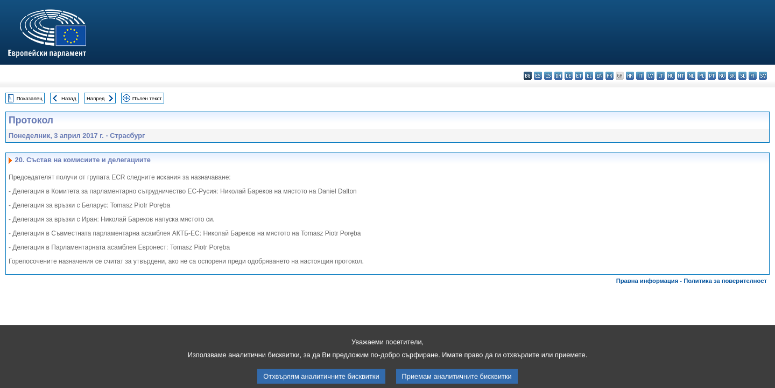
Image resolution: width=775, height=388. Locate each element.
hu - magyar (671, 76)
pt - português (712, 76)
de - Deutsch (569, 76)
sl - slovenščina (742, 76)
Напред (96, 98)
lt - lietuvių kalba (661, 76)
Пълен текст (147, 98)
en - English (599, 76)
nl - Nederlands (691, 76)
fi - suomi (753, 76)
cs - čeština (548, 76)
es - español (538, 76)
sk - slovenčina (732, 76)
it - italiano (640, 76)
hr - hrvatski (630, 76)
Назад (68, 98)
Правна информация (647, 281)
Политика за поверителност (725, 281)
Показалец (30, 98)
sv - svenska (763, 76)
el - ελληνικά (589, 76)
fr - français (609, 76)
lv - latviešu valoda (650, 76)
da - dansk (558, 76)
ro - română (722, 76)
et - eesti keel (579, 76)
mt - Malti (681, 76)
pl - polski (702, 76)
